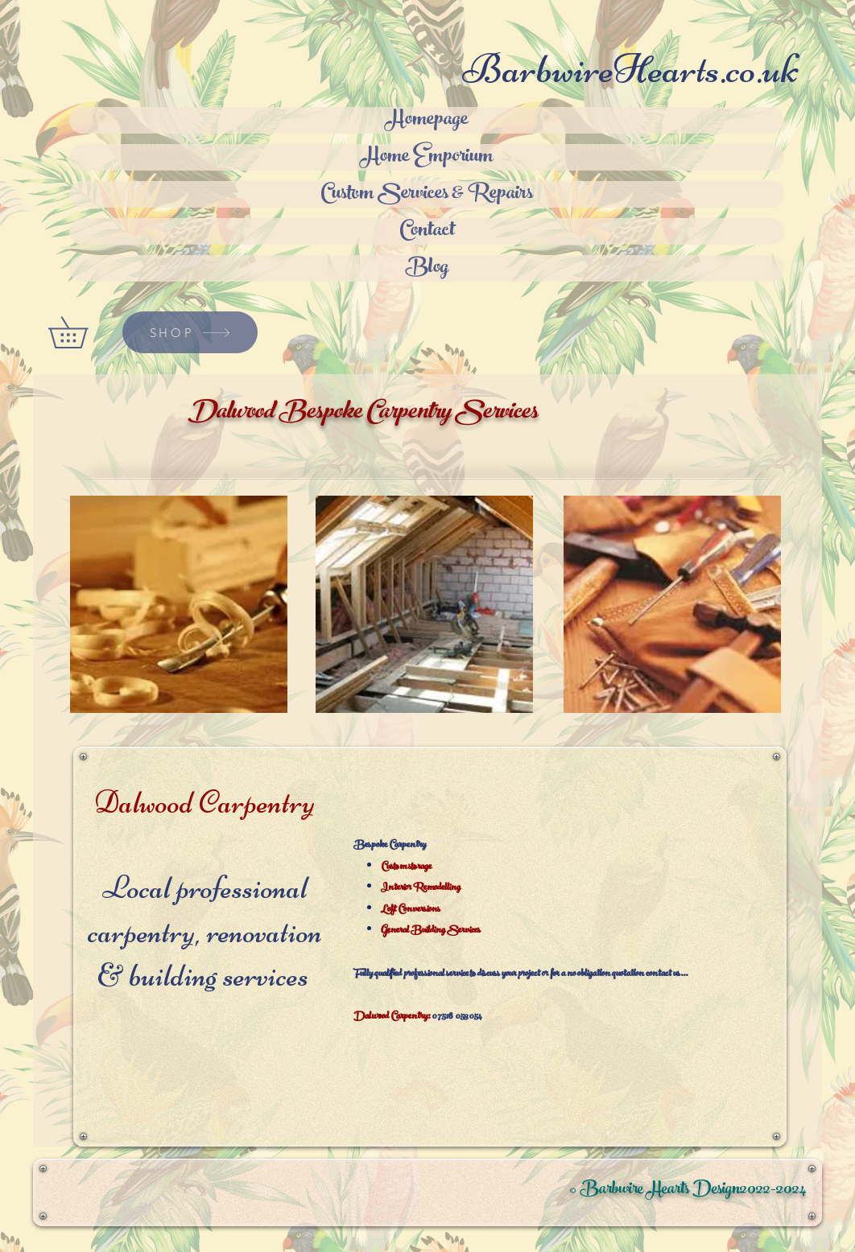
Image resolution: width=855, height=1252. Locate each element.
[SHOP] (190, 332)
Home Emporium (427, 157)
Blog (426, 268)
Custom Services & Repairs (426, 194)
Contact (427, 231)
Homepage (427, 120)
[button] (83, 332)
